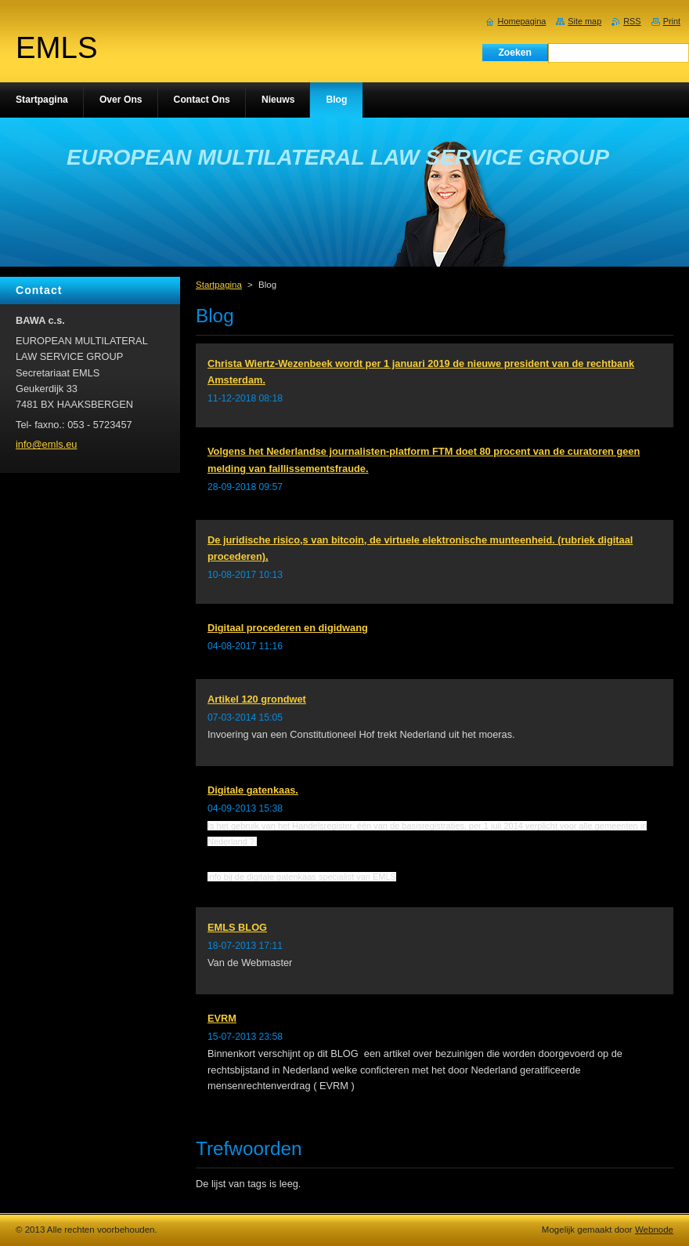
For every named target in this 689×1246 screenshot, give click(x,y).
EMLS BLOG (237, 927)
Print (671, 21)
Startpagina (219, 284)
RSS (631, 21)
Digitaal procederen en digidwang (287, 628)
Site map (584, 21)
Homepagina (522, 21)
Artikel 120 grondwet (256, 699)
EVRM (221, 1018)
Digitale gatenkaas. (252, 790)
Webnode (654, 1229)
